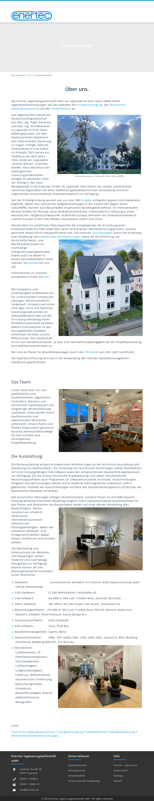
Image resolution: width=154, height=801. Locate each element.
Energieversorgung (89, 105)
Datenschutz (121, 770)
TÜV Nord (91, 352)
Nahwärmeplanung (122, 732)
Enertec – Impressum (125, 765)
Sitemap (118, 775)
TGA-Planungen (102, 233)
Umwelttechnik (61, 108)
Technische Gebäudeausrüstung (32, 732)
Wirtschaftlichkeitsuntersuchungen (34, 736)
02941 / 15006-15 (29, 784)
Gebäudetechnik (77, 765)
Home (30, 75)
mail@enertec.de (29, 790)
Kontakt (33, 263)
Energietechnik (76, 770)
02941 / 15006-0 (29, 778)
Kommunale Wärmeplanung (83, 780)
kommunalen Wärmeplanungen (60, 236)
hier (46, 277)
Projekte (86, 200)
